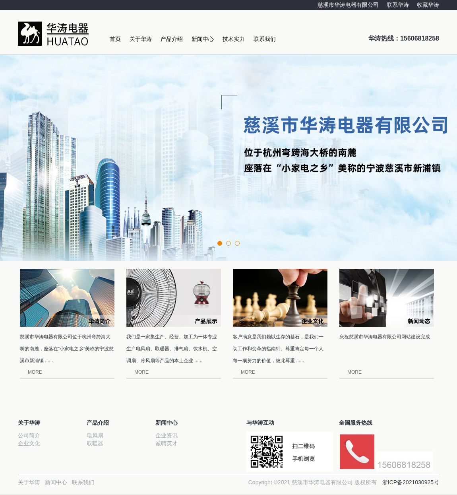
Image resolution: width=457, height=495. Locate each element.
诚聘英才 (166, 443)
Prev (10, 136)
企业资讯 (166, 435)
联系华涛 (398, 5)
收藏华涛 (428, 5)
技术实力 (234, 39)
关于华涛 (141, 39)
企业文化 (29, 443)
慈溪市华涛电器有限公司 (348, 5)
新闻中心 (203, 39)
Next (446, 136)
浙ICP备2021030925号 (410, 482)
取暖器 (95, 443)
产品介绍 (172, 39)
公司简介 (29, 435)
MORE (35, 372)
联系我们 (265, 39)
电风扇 (95, 435)
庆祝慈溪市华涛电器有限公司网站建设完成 (384, 337)
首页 (115, 39)
